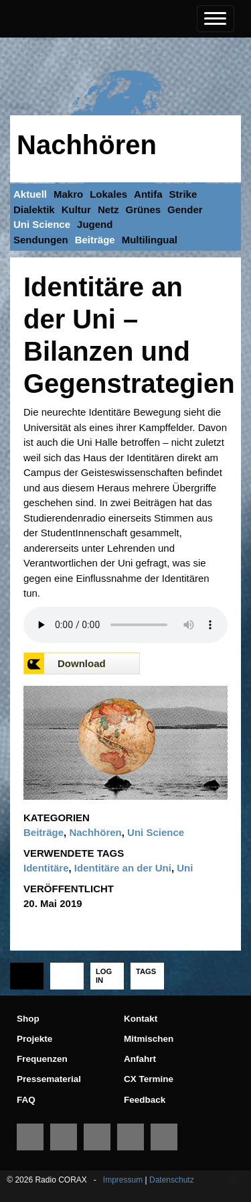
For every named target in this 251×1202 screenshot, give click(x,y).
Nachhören (87, 145)
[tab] (27, 976)
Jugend (94, 224)
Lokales (108, 194)
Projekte (34, 1039)
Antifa (148, 194)
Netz (108, 209)
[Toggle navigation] (215, 18)
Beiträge (95, 239)
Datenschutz (171, 1180)
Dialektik (34, 209)
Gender (185, 209)
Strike (183, 194)
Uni (185, 868)
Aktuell (30, 194)
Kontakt (140, 1019)
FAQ (26, 1100)
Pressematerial (49, 1079)
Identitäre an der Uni (122, 868)
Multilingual (149, 239)
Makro (68, 194)
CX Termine (148, 1079)
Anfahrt (140, 1059)
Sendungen (40, 239)
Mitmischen (148, 1039)
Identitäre (46, 868)
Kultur (76, 209)
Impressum (123, 1180)
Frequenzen (42, 1059)
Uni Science (41, 224)
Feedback (144, 1100)
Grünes (143, 209)
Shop (28, 1019)
